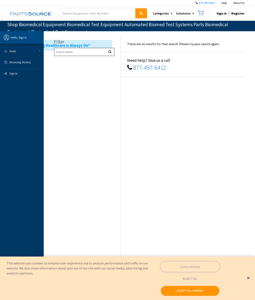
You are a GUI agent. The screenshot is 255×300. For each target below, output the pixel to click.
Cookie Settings (190, 266)
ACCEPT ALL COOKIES (190, 291)
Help (224, 3)
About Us (239, 3)
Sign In (221, 13)
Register (237, 13)
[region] (127, 278)
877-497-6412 (207, 3)
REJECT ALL (190, 278)
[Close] (248, 278)
